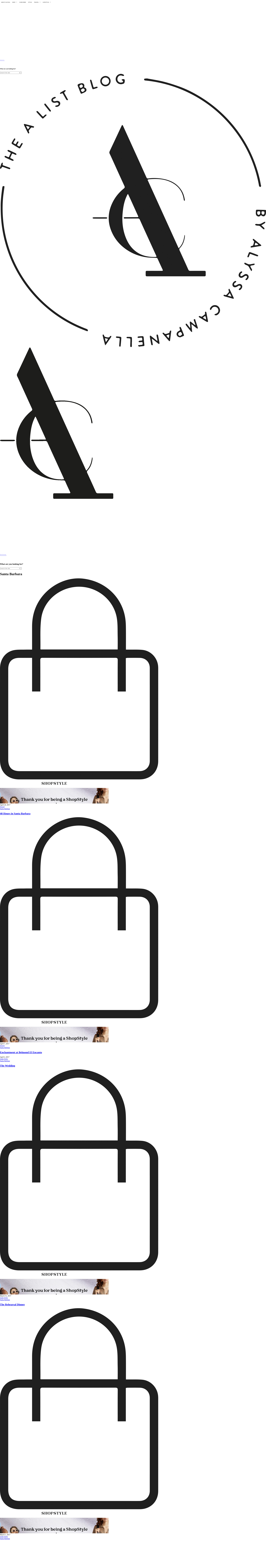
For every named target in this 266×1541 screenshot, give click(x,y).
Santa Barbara (5, 809)
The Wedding (7, 1065)
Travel (37, 2)
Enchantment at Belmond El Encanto (21, 1052)
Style (30, 2)
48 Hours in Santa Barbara (15, 813)
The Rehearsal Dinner (12, 1304)
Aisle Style (4, 1059)
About (5, 2)
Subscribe (22, 2)
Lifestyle (47, 2)
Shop (14, 2)
